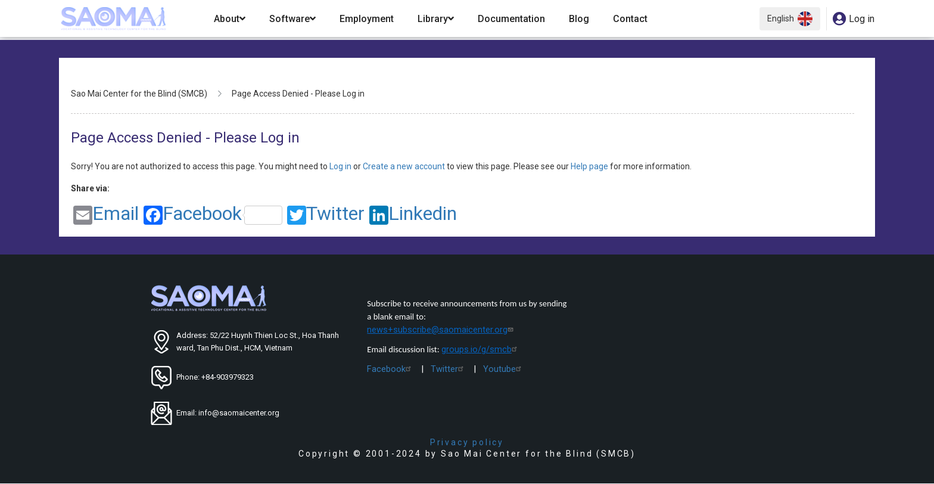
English (789, 18)
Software (292, 18)
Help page (590, 166)
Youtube (503, 369)
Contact (630, 18)
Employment (367, 18)
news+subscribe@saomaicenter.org (441, 329)
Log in (341, 166)
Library (436, 18)
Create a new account (405, 166)
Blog (579, 18)
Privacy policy (467, 442)
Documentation (511, 18)
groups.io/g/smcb (480, 349)
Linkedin (413, 214)
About (229, 18)
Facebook (213, 214)
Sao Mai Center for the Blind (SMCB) (139, 93)
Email (106, 214)
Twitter (326, 214)
